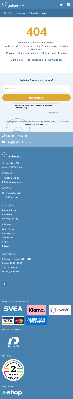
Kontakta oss (55, 59)
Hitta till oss (8, 229)
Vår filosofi (7, 237)
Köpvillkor (7, 214)
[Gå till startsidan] (13, 5)
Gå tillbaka (17, 59)
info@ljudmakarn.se (18, 142)
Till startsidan (35, 59)
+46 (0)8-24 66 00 (17, 136)
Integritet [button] (6, 246)
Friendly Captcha (53, 112)
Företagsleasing (10, 218)
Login (5, 241)
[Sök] (36, 13)
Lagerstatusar (9, 210)
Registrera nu (36, 97)
